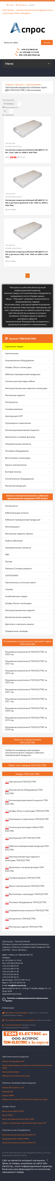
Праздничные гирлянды (16, 631)
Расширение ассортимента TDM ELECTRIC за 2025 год (26, 662)
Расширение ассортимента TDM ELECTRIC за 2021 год (26, 700)
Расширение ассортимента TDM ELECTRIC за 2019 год (26, 718)
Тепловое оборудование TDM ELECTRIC (25, 903)
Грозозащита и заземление (18, 422)
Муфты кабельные (14, 540)
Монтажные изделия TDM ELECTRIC (24, 927)
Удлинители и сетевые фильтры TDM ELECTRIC (24, 869)
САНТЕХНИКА (11, 575)
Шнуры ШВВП (8, 1095)
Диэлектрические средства (18, 617)
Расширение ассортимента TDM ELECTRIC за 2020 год (26, 709)
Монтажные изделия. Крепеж (19, 533)
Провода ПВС (7, 1091)
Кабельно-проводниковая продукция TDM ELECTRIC (27, 847)
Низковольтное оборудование (19, 360)
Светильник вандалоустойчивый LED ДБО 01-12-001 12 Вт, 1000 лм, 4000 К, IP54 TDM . (26, 151)
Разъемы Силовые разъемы (18, 568)
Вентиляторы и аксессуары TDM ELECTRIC (26, 894)
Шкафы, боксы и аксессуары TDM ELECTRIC (27, 811)
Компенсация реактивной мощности (22, 429)
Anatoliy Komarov (20, 1155)
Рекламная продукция (15, 485)
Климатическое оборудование (19, 478)
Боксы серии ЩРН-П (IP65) (13, 1111)
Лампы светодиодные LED (13, 1061)
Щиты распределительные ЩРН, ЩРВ (18, 1119)
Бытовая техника (13, 471)
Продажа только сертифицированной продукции (19, 1026)
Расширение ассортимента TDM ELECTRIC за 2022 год (26, 690)
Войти (32, 5)
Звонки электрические (16, 464)
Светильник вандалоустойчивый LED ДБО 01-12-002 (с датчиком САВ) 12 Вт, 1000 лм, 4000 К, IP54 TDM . (26, 254)
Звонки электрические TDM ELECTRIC (24, 886)
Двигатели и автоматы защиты (19, 624)
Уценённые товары (14, 346)
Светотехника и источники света (20, 582)
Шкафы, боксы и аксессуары (18, 367)
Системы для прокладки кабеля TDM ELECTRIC (24, 829)
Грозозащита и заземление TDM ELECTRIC (27, 819)
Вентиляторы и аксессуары (17, 457)
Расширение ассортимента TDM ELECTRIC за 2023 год (26, 681)
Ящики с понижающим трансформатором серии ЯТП (24, 1123)
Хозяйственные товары (16, 596)
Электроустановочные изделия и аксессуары (26, 388)
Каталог (20, 84)
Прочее (8, 561)
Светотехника (33, 84)
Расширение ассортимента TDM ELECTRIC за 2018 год (26, 728)
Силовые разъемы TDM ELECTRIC (23, 878)
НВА (7, 554)
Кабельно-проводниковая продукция (22, 374)
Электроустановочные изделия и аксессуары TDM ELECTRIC (22, 858)
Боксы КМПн (7, 1115)
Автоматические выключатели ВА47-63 (18, 1142)
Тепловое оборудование (17, 450)
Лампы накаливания (10, 1072)
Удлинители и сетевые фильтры (20, 436)
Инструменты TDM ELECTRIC (20, 919)
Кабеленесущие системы (17, 512)
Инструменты (11, 402)
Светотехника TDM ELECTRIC (20, 782)
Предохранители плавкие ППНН (15, 1138)
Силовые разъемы (14, 409)
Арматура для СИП (14, 416)
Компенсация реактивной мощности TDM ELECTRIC (26, 802)
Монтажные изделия (15, 395)
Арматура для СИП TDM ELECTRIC (23, 838)
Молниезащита (12, 526)
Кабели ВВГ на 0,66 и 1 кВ (13, 1087)
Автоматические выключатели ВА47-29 (18, 1135)
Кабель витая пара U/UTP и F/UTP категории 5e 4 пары (25, 1099)
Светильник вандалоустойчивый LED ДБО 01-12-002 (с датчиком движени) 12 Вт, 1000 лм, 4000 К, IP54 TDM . (26, 202)
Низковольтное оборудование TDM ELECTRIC (24, 791)
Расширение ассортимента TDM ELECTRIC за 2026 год (26, 653)
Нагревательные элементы (18, 443)
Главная (9, 84)
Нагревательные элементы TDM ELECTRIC (27, 911)
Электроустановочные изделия (20, 610)
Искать (47, 42)
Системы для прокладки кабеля (20, 381)
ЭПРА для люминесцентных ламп (16, 1075)
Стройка (9, 589)
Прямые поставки (26, 1020)
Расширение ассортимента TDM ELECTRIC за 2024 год (26, 671)
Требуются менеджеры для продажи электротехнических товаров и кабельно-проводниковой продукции (24, 752)
